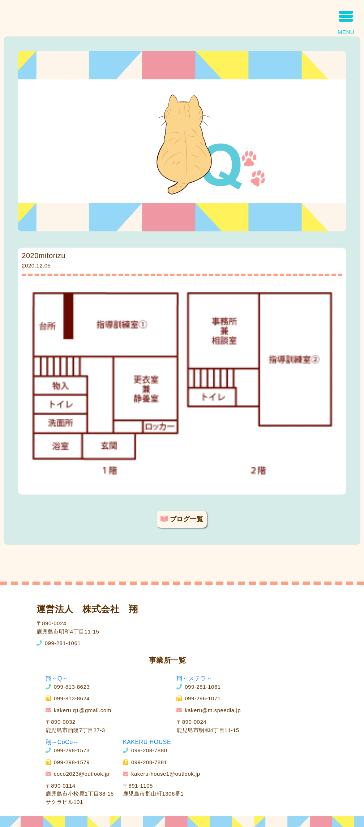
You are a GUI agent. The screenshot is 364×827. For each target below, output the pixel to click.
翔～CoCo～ (62, 742)
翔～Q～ (57, 678)
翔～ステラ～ (194, 678)
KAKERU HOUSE (147, 742)
